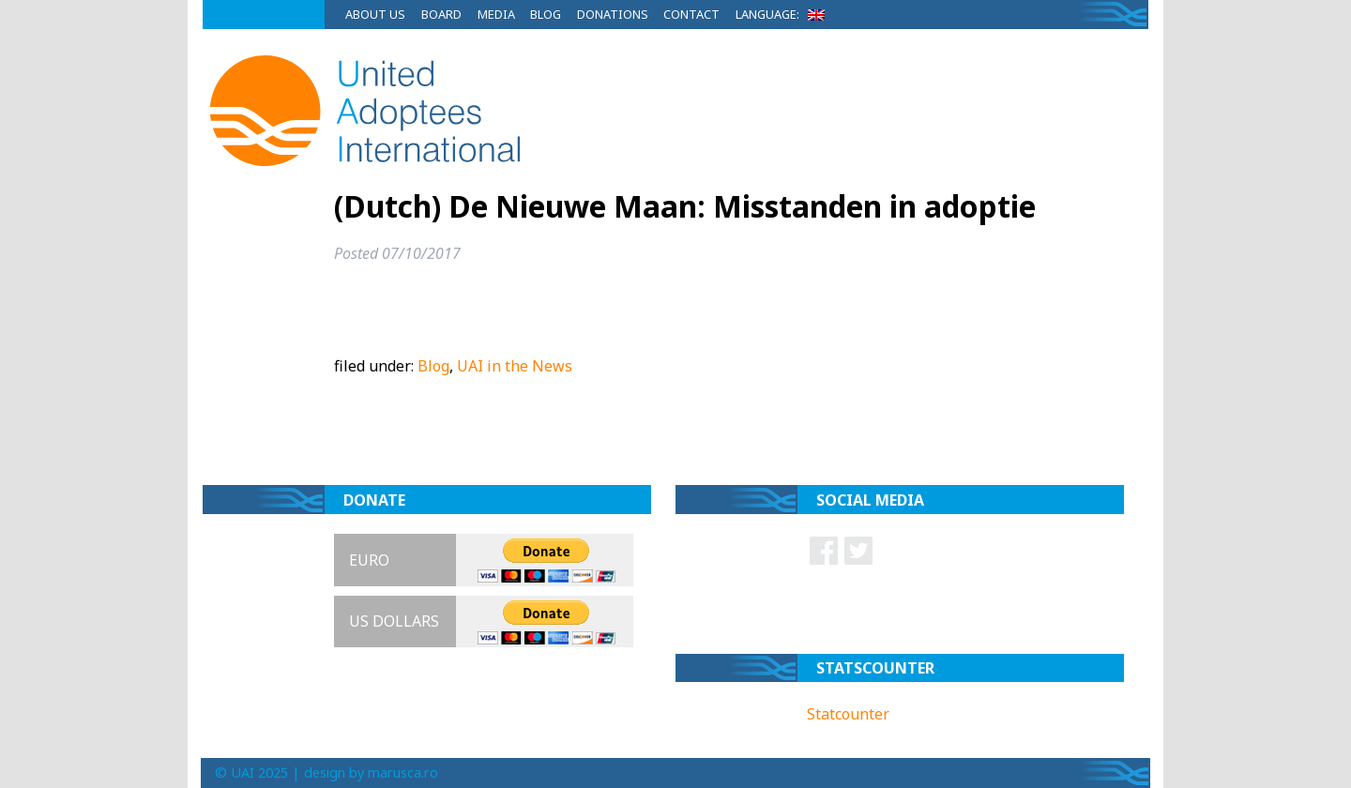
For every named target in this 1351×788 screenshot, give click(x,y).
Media (496, 14)
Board (441, 14)
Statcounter (848, 714)
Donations (612, 14)
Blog (545, 14)
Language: (783, 14)
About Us (375, 14)
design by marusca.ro (371, 772)
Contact (691, 14)
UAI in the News (514, 366)
